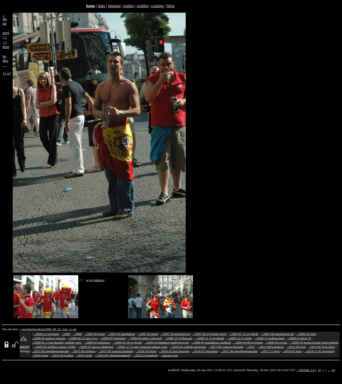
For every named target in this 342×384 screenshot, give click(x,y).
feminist (114, 6)
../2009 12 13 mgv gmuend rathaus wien (141, 347)
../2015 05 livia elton (321, 347)
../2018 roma (40, 355)
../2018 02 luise (292, 351)
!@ (333, 370)
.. (329, 370)
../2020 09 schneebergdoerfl (112, 355)
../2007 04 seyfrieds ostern (209, 334)
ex (91, 280)
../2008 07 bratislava (113, 338)
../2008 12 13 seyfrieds (209, 338)
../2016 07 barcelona (205, 351)
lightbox (98, 280)
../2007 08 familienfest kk (277, 334)
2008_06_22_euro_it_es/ (61, 329)
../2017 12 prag (270, 351)
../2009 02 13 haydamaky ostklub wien (56, 342)
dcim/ (41, 329)
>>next (6, 44)
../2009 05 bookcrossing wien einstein (314, 342)
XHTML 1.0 (306, 370)
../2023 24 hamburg (145, 355)
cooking (157, 6)
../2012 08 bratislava (271, 347)
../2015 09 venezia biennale (115, 351)
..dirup (5, 19)
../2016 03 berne (146, 351)
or (87, 280)
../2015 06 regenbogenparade (50, 351)
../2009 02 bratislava (97, 342)
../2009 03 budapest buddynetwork (167, 342)
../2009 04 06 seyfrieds (248, 342)
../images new (169, 355)
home (90, 6)
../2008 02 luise (306, 334)
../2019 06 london (62, 355)
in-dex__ (5, 60)
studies (128, 6)
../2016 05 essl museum (174, 351)
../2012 (250, 347)
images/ (33, 329)
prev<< (6, 35)
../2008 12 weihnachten (269, 338)
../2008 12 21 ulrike (239, 338)
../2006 (77, 334)
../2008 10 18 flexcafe (179, 338)
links (101, 6)
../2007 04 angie (148, 334)
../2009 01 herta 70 (299, 338)
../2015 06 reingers (83, 351)
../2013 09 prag (296, 347)
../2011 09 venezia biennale (225, 347)
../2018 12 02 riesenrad (319, 351)
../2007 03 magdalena (121, 334)
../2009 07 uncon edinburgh (95, 347)
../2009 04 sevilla (276, 342)
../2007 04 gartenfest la (175, 334)
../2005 (66, 334)
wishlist (142, 6)
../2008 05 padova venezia (48, 338)
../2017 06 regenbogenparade (239, 351)
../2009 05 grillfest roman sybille (55, 347)
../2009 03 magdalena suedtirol (211, 342)
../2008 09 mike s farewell (145, 338)
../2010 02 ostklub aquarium (188, 347)
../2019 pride (84, 355)
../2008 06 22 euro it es (82, 338)
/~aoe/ (24, 329)
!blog (170, 6)
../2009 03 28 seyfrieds (127, 342)
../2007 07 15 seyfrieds (243, 334)
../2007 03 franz (94, 334)
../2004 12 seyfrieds (46, 334)
